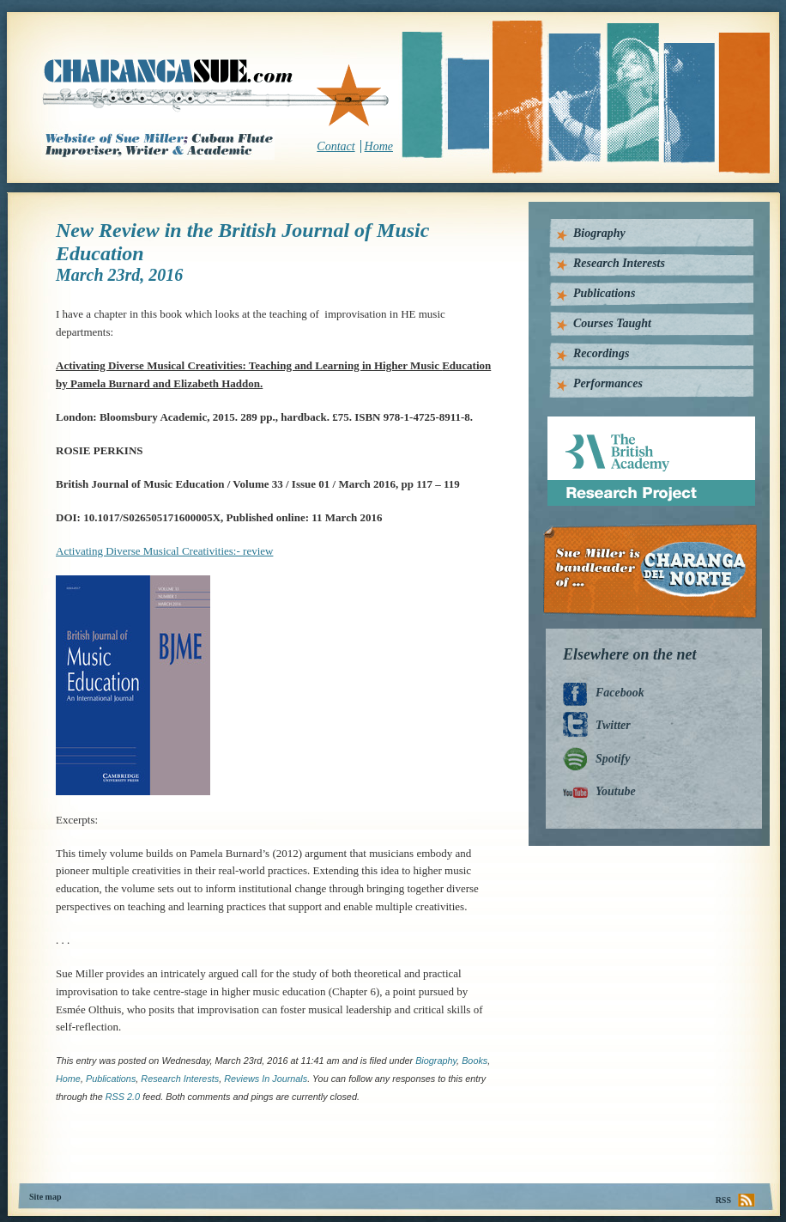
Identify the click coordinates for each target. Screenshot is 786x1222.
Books (474, 1060)
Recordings (601, 353)
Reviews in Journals (265, 1078)
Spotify (613, 758)
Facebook (620, 692)
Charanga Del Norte (656, 571)
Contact (335, 146)
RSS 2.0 (123, 1096)
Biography (435, 1060)
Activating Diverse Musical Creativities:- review (164, 550)
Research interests (180, 1078)
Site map (45, 1196)
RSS (723, 1200)
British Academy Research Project (635, 422)
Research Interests (619, 263)
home (68, 1078)
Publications (111, 1078)
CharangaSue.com (216, 94)
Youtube (616, 791)
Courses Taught (612, 323)
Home (379, 146)
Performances (608, 383)
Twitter (613, 725)
